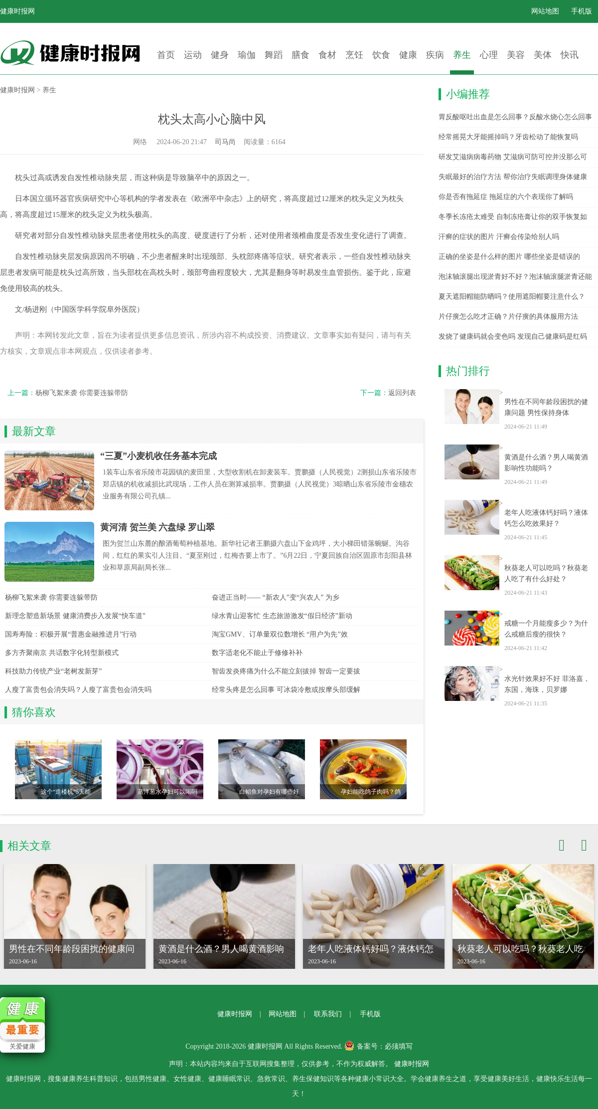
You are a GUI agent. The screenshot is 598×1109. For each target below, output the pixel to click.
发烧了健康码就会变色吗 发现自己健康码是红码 (513, 336)
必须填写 (399, 1046)
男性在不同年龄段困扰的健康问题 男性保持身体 (546, 407)
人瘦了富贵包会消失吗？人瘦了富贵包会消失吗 (78, 689)
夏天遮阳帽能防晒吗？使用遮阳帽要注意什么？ (512, 296)
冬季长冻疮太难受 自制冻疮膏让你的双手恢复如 (513, 217)
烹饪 (354, 55)
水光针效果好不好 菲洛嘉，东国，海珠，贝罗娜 (547, 684)
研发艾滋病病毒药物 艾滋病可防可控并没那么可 (513, 157)
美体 (543, 55)
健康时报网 (17, 11)
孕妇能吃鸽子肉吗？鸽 (371, 791)
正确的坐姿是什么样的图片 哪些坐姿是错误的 (509, 256)
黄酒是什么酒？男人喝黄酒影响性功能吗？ (546, 462)
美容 (516, 55)
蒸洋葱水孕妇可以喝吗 (167, 791)
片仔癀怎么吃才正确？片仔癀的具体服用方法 (508, 316)
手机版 (581, 11)
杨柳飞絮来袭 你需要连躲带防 (81, 393)
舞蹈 (274, 55)
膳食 (300, 55)
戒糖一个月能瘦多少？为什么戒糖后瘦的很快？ (546, 629)
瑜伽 (247, 55)
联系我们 (328, 1014)
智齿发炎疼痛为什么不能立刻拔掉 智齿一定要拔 (286, 671)
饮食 (381, 55)
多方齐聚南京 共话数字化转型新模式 (62, 653)
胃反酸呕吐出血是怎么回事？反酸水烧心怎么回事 (515, 117)
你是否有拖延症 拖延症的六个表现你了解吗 (506, 197)
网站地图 (545, 11)
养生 (462, 55)
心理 (489, 55)
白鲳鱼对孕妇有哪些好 (269, 791)
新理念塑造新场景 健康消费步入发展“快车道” (75, 616)
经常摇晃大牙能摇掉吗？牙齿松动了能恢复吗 (508, 137)
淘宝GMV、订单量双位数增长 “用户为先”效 (280, 634)
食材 (327, 55)
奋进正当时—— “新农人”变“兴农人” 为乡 (275, 597)
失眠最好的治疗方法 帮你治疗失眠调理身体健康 (513, 177)
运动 (193, 55)
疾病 (435, 55)
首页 (166, 55)
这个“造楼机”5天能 (66, 791)
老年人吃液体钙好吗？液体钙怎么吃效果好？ (546, 518)
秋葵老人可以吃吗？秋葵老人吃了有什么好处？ (546, 573)
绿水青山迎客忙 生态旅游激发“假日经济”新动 (282, 616)
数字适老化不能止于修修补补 (257, 653)
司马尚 (225, 142)
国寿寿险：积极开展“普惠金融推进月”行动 (71, 634)
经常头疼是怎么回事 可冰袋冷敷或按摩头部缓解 (286, 689)
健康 (408, 55)
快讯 (570, 55)
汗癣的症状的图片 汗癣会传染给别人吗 (499, 236)
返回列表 (402, 393)
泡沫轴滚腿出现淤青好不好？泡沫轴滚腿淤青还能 (515, 276)
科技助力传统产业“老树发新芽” (53, 671)
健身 (220, 55)
